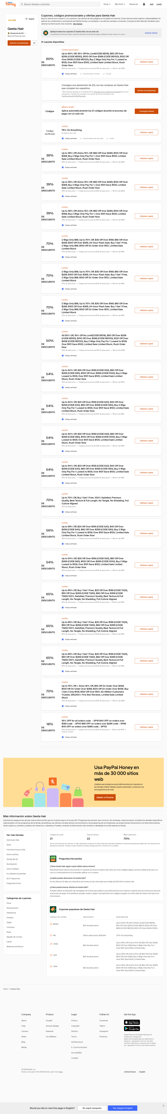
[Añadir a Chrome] (105, 797)
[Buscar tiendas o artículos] (59, 4)
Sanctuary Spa (13, 840)
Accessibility (76, 1052)
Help (23, 1026)
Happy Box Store (14, 883)
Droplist (49, 1020)
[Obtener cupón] (146, 62)
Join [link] (151, 4)
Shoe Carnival (12, 854)
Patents (74, 1031)
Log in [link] (159, 4)
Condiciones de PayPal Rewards (73, 96)
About (23, 1020)
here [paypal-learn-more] (61, 1072)
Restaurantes (12, 908)
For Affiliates (51, 1036)
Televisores (11, 913)
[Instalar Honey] (151, 33)
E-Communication (79, 1047)
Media (24, 1047)
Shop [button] (107, 4)
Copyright (75, 1026)
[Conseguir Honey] (146, 111)
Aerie (9, 845)
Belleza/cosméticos (15, 946)
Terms (74, 1036)
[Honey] (10, 4)
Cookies (74, 1058)
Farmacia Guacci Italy (16, 849)
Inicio (5, 989)
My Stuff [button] (120, 4)
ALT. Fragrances (13, 878)
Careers (24, 1031)
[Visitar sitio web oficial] (34, 43)
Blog (23, 1042)
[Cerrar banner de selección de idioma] (163, 1106)
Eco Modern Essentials (16, 873)
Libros (9, 941)
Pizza (9, 903)
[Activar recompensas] (19, 43)
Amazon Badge (52, 1026)
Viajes (9, 922)
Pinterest (103, 1036)
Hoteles (10, 917)
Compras (10, 927)
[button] (134, 1071)
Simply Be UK (12, 859)
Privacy (74, 1020)
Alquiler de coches (14, 937)
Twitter (102, 1026)
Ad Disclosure (77, 1042)
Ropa (9, 932)
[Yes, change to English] (122, 1108)
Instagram (103, 1031)
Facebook (103, 1020)
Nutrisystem (12, 864)
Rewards (133, 4)
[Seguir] (30, 19)
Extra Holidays (13, 869)
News (23, 1036)
